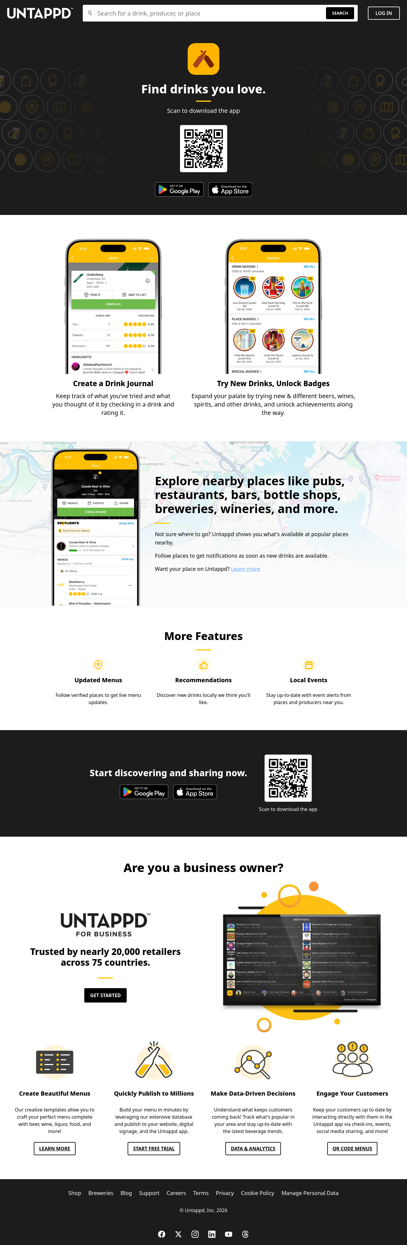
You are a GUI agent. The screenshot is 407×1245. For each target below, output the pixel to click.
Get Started (105, 995)
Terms (201, 1193)
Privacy (225, 1193)
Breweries (101, 1193)
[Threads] (245, 1234)
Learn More (54, 1148)
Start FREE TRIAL (154, 1148)
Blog (126, 1193)
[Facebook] (161, 1234)
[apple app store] (230, 189)
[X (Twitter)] (178, 1234)
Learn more (245, 568)
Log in (384, 13)
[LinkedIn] (211, 1234)
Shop (74, 1193)
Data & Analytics (253, 1148)
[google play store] (179, 189)
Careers (176, 1193)
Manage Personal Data (310, 1193)
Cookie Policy (257, 1193)
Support (149, 1193)
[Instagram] (195, 1234)
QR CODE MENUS (352, 1148)
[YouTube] (228, 1234)
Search (340, 13)
